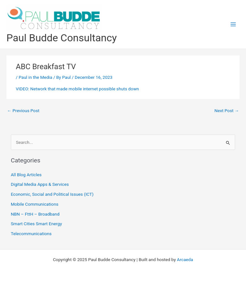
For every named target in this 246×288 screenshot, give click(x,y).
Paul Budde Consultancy (61, 38)
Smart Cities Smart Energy (36, 223)
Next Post (226, 110)
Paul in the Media (35, 77)
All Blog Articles (26, 174)
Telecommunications (31, 233)
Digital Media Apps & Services (40, 184)
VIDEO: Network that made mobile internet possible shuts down (77, 88)
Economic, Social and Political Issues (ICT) (52, 194)
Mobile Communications (35, 204)
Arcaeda (185, 259)
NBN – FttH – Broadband (35, 214)
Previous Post (23, 110)
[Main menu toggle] (233, 24)
